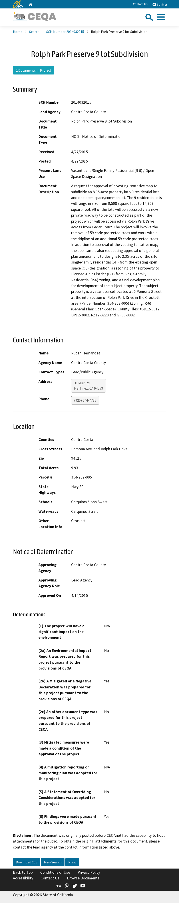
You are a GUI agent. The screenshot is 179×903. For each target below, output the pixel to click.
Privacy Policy (89, 872)
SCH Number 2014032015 (65, 31)
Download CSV (26, 862)
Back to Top (23, 872)
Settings (159, 4)
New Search (53, 862)
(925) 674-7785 (85, 400)
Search (34, 31)
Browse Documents (83, 878)
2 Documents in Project (33, 70)
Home (17, 31)
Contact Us (140, 4)
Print (72, 862)
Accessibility (23, 878)
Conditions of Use (55, 872)
